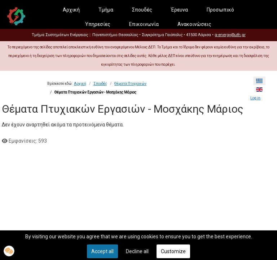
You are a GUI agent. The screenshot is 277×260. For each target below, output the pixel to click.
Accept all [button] (102, 251)
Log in (255, 98)
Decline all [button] (137, 251)
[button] (9, 251)
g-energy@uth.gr (230, 34)
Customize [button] (173, 251)
